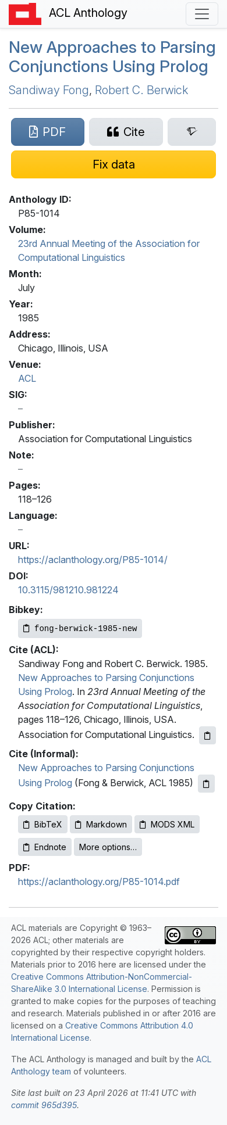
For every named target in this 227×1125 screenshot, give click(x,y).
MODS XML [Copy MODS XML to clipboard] (167, 824)
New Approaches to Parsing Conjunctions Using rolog (112, 57)
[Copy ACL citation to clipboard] (207, 735)
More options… (108, 847)
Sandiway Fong (49, 90)
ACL (27, 378)
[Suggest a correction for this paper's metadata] (113, 164)
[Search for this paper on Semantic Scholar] (192, 132)
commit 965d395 (44, 1105)
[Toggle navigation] (202, 14)
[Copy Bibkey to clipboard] (80, 628)
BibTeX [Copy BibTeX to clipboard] (42, 824)
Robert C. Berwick (141, 90)
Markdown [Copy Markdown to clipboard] (101, 824)
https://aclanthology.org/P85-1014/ (93, 559)
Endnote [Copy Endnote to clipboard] (44, 847)
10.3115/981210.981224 (68, 590)
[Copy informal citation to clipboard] (206, 784)
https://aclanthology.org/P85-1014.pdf (99, 881)
